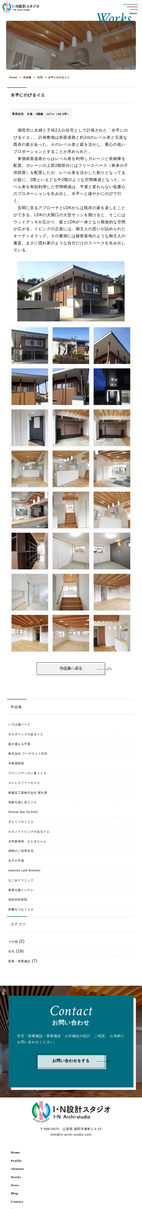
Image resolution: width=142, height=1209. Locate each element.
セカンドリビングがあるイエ (29, 831)
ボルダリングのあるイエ (25, 734)
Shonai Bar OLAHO (23, 812)
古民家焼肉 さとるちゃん (27, 841)
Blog (14, 1193)
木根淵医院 (16, 763)
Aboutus (17, 1169)
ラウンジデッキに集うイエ (27, 773)
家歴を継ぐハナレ (21, 890)
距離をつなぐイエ (21, 909)
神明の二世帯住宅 (21, 851)
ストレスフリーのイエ (24, 783)
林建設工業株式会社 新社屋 (27, 792)
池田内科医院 (17, 899)
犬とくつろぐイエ (21, 822)
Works (16, 1177)
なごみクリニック (21, 880)
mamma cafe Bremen (24, 870)
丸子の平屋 (16, 860)
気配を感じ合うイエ (22, 802)
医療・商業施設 (19, 961)
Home (15, 1152)
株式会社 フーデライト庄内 (27, 753)
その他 (13, 941)
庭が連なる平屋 (19, 744)
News (15, 1185)
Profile (16, 1161)
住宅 (11, 951)
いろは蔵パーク (22, 724)
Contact (17, 1201)
